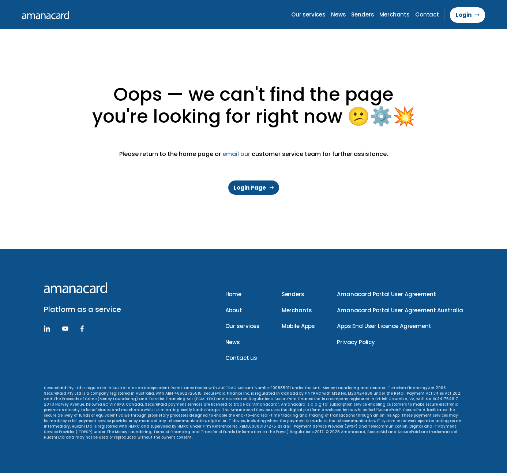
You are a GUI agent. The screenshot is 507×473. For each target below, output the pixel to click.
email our (236, 154)
